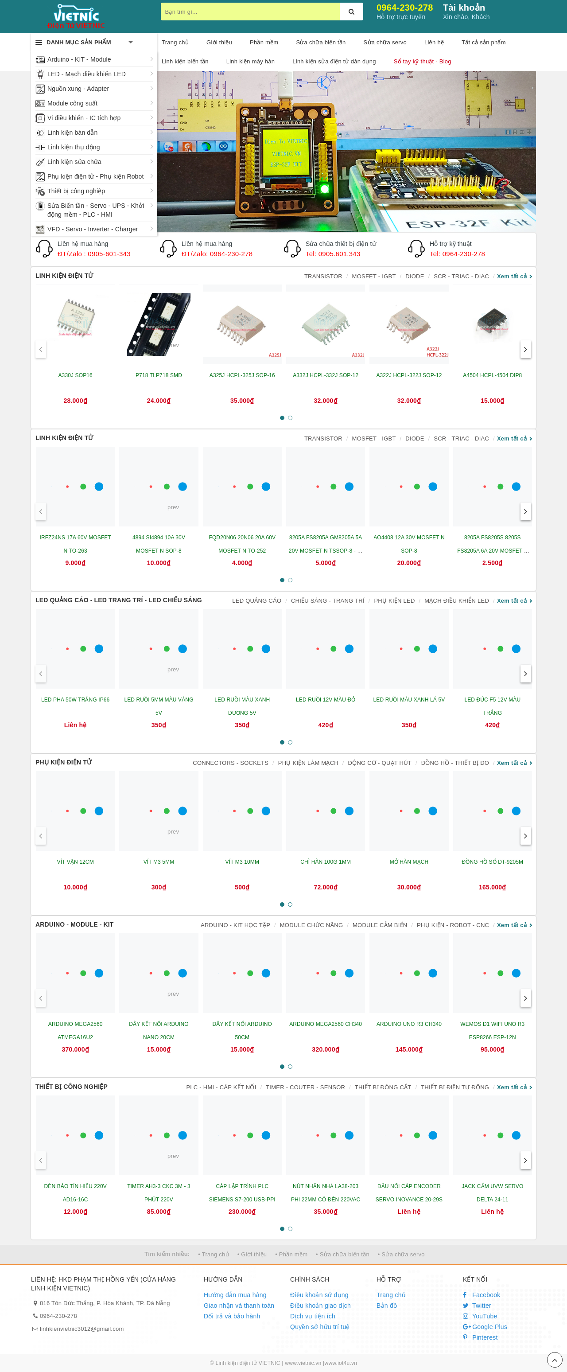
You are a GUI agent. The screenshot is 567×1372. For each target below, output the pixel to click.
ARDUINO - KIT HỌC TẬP (235, 925)
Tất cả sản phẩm (484, 42)
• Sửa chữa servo (401, 1254)
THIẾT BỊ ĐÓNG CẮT (383, 1087)
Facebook (482, 1294)
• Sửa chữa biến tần (342, 1254)
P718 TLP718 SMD (159, 375)
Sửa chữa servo (385, 42)
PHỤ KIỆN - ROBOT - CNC (453, 925)
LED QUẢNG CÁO (256, 600)
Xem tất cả (512, 276)
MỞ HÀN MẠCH (409, 862)
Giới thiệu (219, 42)
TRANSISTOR (323, 276)
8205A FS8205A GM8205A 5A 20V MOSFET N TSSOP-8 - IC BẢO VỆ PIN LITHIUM (326, 550)
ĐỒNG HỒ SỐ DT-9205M (492, 862)
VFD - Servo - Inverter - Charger (92, 229)
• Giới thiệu (252, 1254)
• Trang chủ (213, 1254)
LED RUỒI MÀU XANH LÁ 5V (409, 700)
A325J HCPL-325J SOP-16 (242, 375)
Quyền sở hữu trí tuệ (320, 1326)
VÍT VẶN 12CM (75, 862)
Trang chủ (175, 42)
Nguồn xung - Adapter (78, 88)
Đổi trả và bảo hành (232, 1316)
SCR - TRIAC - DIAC (461, 276)
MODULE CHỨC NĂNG (311, 925)
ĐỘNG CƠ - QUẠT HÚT (380, 763)
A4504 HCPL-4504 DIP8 (492, 375)
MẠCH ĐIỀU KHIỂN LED (456, 600)
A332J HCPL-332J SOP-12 (325, 375)
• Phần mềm (291, 1254)
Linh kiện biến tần (185, 61)
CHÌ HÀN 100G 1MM (325, 862)
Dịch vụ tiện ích (312, 1316)
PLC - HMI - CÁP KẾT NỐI (221, 1087)
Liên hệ (434, 42)
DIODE (414, 276)
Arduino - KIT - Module (79, 59)
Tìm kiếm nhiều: (167, 1254)
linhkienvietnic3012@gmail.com (82, 1328)
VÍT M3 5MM (159, 862)
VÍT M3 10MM (242, 862)
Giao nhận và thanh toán (239, 1305)
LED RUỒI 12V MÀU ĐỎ (325, 700)
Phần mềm (264, 42)
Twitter (477, 1305)
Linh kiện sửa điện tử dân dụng (334, 61)
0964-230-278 (405, 7)
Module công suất (72, 103)
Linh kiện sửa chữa (74, 161)
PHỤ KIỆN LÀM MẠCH (308, 763)
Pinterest (480, 1337)
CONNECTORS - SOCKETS (230, 763)
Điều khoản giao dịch (320, 1305)
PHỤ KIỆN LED (394, 600)
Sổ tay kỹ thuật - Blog (422, 61)
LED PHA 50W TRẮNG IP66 (75, 700)
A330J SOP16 (75, 375)
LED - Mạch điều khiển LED (86, 74)
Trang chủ (391, 1294)
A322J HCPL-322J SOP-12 (409, 375)
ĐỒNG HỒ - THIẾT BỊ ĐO (455, 763)
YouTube (480, 1316)
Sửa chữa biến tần (321, 42)
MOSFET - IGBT (374, 276)
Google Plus (485, 1326)
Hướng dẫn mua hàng (235, 1294)
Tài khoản (464, 7)
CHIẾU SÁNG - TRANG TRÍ (328, 600)
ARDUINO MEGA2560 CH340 (325, 1024)
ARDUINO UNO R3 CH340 (409, 1024)
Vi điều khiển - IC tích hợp (83, 117)
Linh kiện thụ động (73, 147)
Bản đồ (387, 1305)
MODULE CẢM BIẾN (380, 925)
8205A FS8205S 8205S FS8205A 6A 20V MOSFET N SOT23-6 (492, 550)
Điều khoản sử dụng (319, 1294)
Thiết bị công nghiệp (76, 191)
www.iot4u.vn (340, 1363)
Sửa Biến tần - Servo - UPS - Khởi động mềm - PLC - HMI (95, 210)
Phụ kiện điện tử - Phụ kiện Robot (95, 176)
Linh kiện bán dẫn (72, 132)
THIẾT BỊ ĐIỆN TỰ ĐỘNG (455, 1087)
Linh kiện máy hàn (250, 61)
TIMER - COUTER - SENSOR (305, 1087)
